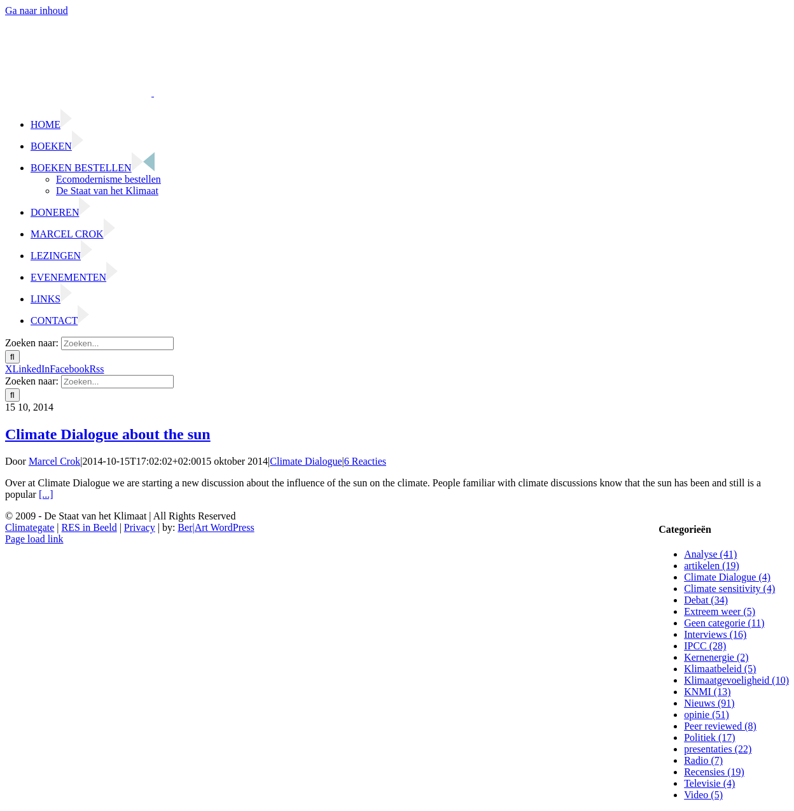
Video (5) (703, 794)
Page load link (34, 538)
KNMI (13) (707, 691)
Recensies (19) (714, 771)
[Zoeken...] (117, 343)
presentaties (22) (717, 749)
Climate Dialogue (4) (727, 577)
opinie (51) (706, 714)
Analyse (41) (710, 554)
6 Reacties (365, 461)
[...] (46, 494)
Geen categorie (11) (724, 622)
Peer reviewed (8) (720, 726)
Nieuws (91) (709, 703)
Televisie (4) (709, 783)
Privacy (139, 527)
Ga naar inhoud (36, 10)
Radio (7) (703, 760)
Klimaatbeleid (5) (720, 668)
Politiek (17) (709, 737)
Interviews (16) (715, 634)
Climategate (29, 527)
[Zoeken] (12, 356)
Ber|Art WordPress (216, 527)
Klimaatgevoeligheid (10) (736, 680)
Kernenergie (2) (716, 657)
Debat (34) (706, 600)
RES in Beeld (89, 527)
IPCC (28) (705, 645)
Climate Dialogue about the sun (108, 434)
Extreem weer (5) (719, 611)
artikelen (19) (711, 565)
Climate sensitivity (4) (729, 588)
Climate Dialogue (306, 461)
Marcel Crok (54, 461)
